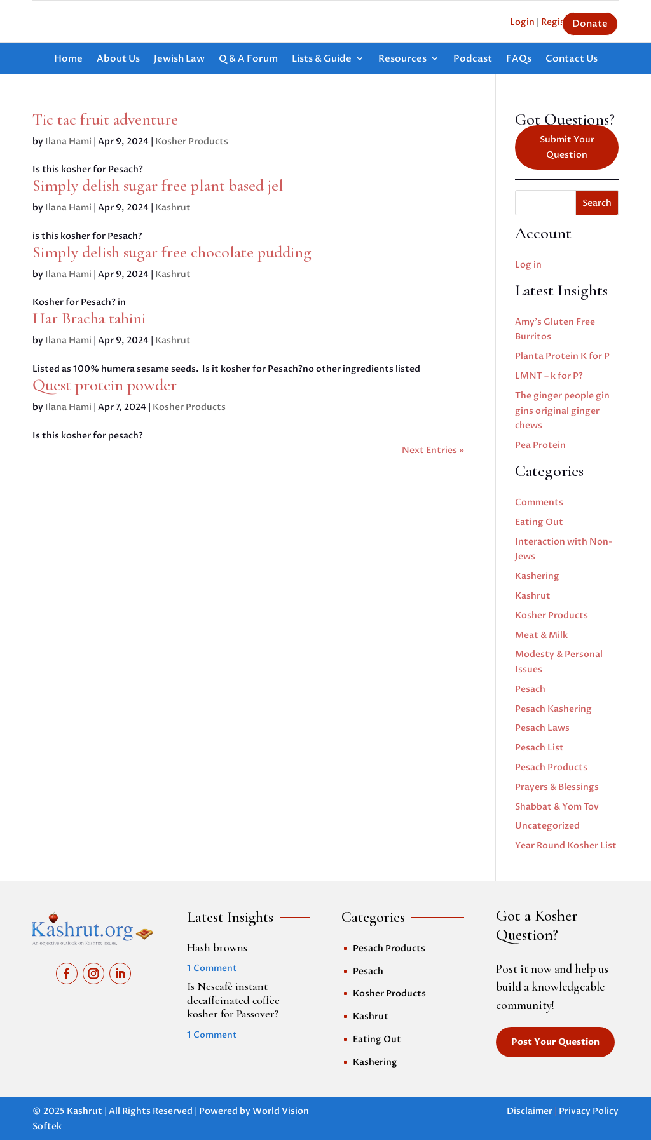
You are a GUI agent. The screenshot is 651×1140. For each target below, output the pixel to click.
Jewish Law (179, 59)
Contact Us (571, 59)
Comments (539, 502)
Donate (590, 23)
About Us (118, 59)
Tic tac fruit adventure (105, 119)
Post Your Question (555, 1042)
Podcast (472, 59)
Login (522, 22)
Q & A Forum (248, 59)
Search (597, 203)
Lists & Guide (322, 59)
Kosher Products (191, 141)
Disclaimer (529, 1111)
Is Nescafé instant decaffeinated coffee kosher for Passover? (233, 1000)
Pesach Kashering (553, 709)
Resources (402, 59)
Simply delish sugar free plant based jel (158, 185)
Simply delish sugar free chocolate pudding (172, 252)
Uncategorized (547, 826)
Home (68, 59)
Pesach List (539, 748)
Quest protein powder (104, 385)
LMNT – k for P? (549, 376)
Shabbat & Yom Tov (557, 807)
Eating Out (539, 522)
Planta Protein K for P (562, 356)
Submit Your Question (567, 147)
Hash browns (217, 947)
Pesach (530, 689)
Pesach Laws (542, 728)
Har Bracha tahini (89, 318)
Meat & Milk (541, 635)
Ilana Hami (68, 141)
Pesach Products (551, 767)
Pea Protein (540, 445)
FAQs (518, 59)
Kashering (537, 576)
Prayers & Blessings (557, 787)
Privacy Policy (589, 1111)
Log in (528, 265)
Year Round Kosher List (566, 845)
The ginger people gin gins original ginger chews (562, 411)
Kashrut (173, 207)
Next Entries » (433, 450)
